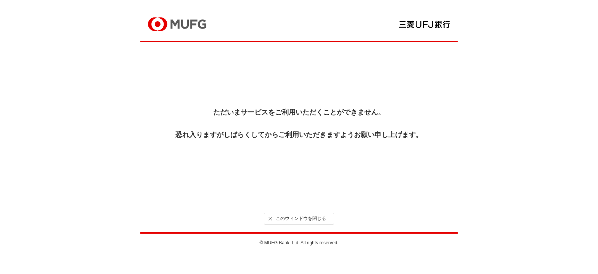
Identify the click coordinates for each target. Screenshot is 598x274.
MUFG (177, 24)
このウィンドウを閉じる (296, 218)
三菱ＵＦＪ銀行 (424, 24)
